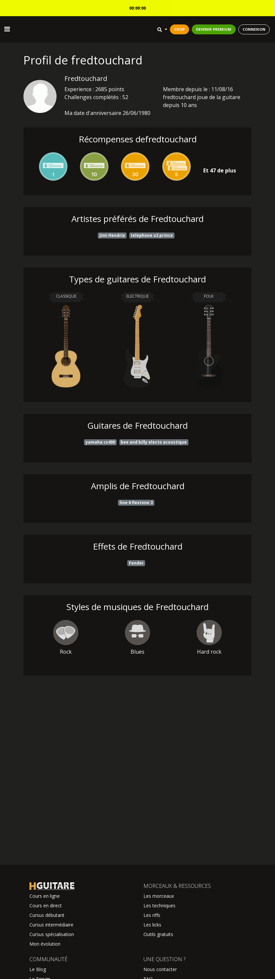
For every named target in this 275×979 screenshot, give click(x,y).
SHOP (179, 29)
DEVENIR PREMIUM (213, 29)
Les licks (152, 925)
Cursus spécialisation (51, 934)
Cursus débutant (46, 915)
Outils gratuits (158, 934)
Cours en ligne (44, 896)
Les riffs (151, 915)
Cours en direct (45, 905)
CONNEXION (254, 29)
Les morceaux (158, 896)
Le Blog (37, 969)
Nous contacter (160, 969)
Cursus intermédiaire (51, 925)
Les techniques (159, 905)
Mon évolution (44, 944)
